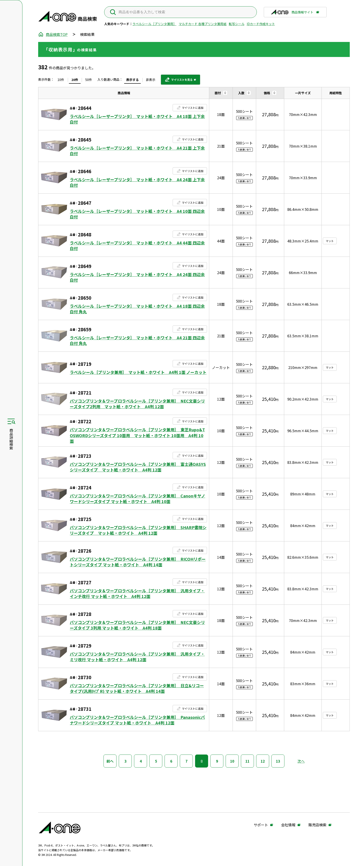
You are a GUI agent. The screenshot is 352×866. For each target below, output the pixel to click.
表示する (132, 79)
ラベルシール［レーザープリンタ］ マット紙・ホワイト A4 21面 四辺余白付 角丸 (137, 340)
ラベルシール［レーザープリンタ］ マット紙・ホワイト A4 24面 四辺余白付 (137, 277)
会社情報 (288, 825)
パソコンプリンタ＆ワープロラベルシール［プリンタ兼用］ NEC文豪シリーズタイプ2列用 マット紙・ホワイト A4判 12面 (137, 403)
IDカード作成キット (261, 24)
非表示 (150, 79)
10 (232, 761)
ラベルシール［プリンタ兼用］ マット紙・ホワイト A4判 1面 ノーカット (138, 372)
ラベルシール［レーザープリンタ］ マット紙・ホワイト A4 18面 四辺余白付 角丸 (137, 308)
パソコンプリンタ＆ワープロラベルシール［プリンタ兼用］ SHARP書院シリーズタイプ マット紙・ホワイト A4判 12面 (138, 530)
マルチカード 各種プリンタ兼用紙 (203, 24)
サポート (261, 825)
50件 (88, 79)
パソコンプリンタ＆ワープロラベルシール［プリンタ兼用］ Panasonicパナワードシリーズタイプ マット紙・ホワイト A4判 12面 (137, 720)
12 (263, 761)
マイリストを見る (179, 81)
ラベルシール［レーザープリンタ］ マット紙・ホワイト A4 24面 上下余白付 (137, 182)
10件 (60, 79)
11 (247, 761)
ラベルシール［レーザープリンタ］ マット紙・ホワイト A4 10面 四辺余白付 (137, 214)
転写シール (236, 24)
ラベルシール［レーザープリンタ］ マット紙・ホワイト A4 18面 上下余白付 (137, 119)
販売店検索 (317, 825)
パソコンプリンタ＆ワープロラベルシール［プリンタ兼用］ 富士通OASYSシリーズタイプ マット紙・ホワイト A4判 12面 (138, 467)
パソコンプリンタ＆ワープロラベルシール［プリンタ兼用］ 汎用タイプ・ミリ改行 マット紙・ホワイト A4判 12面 (137, 656)
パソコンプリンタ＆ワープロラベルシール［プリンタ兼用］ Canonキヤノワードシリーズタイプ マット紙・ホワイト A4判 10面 (137, 498)
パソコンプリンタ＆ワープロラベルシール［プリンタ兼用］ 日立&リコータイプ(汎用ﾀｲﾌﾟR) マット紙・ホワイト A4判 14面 (137, 688)
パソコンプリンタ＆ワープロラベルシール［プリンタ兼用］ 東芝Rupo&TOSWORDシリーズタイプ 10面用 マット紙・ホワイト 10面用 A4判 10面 (137, 435)
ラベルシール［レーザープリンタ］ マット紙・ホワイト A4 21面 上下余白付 (137, 150)
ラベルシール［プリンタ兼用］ (154, 24)
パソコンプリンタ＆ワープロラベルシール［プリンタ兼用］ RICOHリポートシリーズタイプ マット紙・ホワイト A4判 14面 (138, 561)
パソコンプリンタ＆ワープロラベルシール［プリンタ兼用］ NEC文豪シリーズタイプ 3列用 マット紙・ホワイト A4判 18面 (137, 625)
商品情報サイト (292, 13)
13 (278, 761)
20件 (74, 79)
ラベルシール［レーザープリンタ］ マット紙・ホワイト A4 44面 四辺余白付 (137, 245)
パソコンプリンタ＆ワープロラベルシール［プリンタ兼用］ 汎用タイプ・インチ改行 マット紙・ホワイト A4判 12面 (137, 593)
